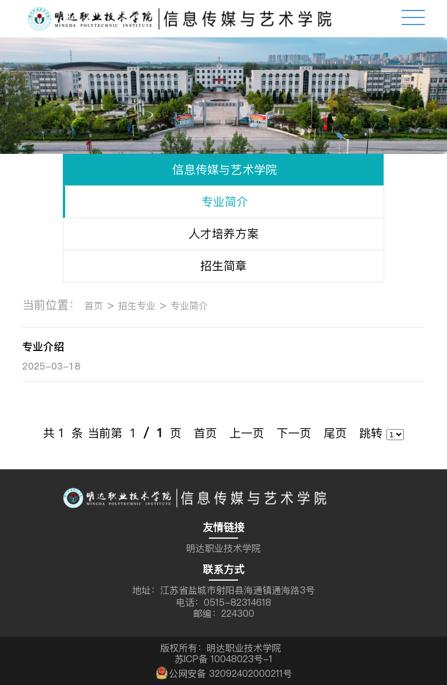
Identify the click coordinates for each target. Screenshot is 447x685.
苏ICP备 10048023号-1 (223, 659)
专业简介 (224, 201)
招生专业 (136, 305)
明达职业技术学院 (223, 548)
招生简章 (223, 265)
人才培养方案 (223, 233)
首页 (93, 305)
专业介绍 (43, 346)
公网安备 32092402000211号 (223, 672)
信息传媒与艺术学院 (224, 169)
